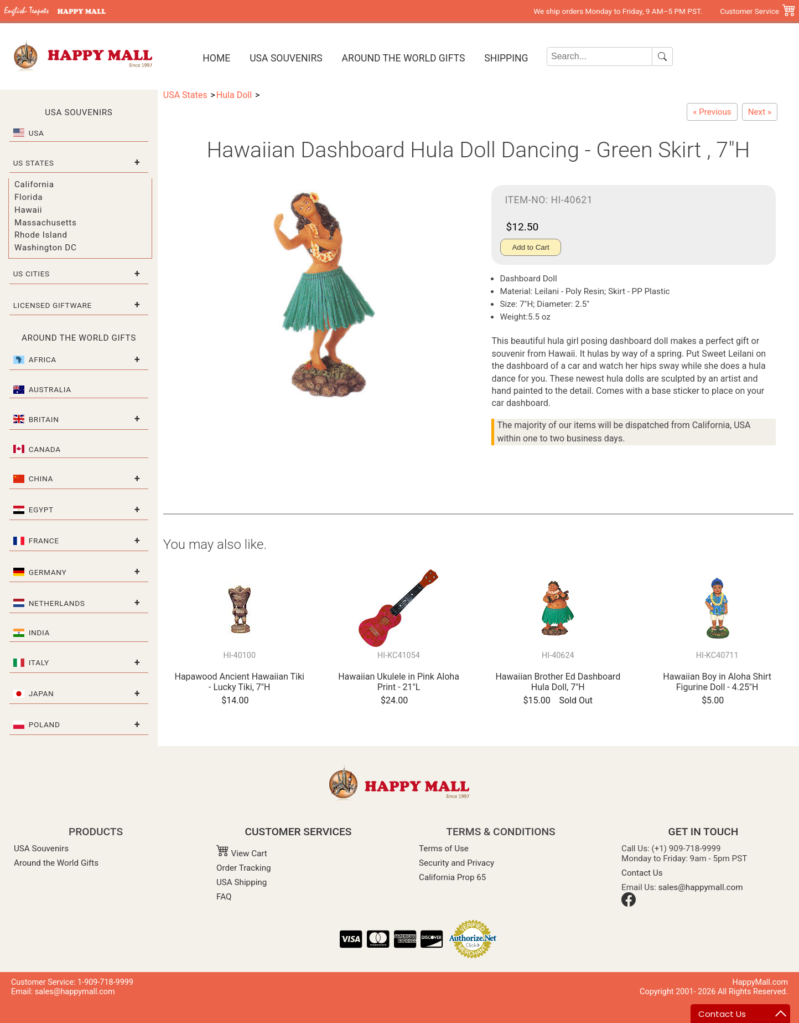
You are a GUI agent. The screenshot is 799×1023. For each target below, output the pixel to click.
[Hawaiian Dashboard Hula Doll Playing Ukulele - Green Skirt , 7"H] (712, 112)
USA (36, 132)
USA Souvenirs (286, 58)
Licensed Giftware (52, 305)
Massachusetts (45, 223)
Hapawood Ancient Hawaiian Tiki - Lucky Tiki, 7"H (239, 681)
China (41, 478)
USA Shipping (241, 882)
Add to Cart (530, 247)
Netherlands (57, 603)
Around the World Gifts (403, 58)
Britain (44, 419)
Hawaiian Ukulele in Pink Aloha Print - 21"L (398, 681)
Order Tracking (243, 868)
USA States (185, 95)
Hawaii (28, 210)
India (39, 632)
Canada (45, 449)
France (44, 540)
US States (33, 162)
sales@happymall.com (700, 887)
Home (216, 58)
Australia (50, 389)
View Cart (241, 854)
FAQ (223, 897)
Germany (48, 572)
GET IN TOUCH (703, 831)
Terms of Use (444, 849)
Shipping (506, 58)
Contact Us (642, 873)
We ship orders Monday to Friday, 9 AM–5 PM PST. (617, 11)
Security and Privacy (456, 863)
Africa (42, 359)
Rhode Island (41, 235)
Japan (41, 693)
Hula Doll (234, 95)
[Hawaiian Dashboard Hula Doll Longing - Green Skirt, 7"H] (759, 112)
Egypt (41, 509)
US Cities (31, 273)
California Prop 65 (452, 877)
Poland (44, 724)
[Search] (599, 56)
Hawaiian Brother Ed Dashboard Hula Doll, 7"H (557, 681)
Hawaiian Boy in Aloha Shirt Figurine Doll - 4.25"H (717, 681)
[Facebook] (628, 904)
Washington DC (45, 248)
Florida (28, 197)
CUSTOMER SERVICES (298, 831)
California (34, 184)
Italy (39, 662)
